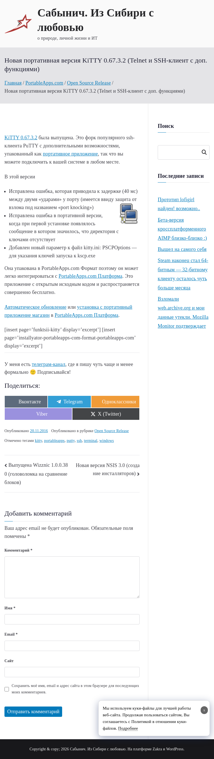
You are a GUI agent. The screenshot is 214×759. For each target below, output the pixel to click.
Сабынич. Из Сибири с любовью (97, 749)
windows (106, 441)
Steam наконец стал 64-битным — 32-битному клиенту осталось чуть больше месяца (183, 274)
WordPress (174, 749)
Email (11, 634)
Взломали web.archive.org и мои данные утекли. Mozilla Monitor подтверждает (183, 312)
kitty (38, 441)
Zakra (157, 749)
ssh (79, 441)
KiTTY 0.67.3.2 (20, 137)
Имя (9, 608)
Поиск (203, 152)
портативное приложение (70, 154)
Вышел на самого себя (182, 249)
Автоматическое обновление (35, 307)
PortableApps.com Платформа (90, 276)
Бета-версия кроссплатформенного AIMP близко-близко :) (182, 229)
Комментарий (18, 550)
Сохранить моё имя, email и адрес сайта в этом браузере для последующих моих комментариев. (75, 689)
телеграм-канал (48, 364)
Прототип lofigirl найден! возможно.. (179, 204)
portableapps (54, 441)
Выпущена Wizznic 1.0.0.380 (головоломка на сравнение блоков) (36, 473)
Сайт (9, 661)
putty (71, 441)
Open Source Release (111, 431)
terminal (90, 441)
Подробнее (128, 728)
